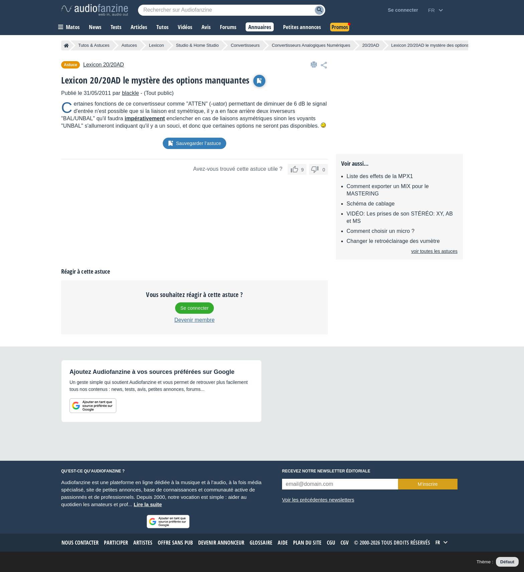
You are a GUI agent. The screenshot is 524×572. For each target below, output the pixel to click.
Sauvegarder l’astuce (194, 143)
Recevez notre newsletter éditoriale (326, 471)
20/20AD (370, 45)
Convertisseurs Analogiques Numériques (311, 45)
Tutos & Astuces (93, 45)
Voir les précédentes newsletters (318, 500)
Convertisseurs (245, 45)
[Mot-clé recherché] (231, 10)
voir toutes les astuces (434, 251)
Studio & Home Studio (197, 45)
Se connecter (194, 308)
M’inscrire (428, 484)
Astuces (129, 45)
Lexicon (156, 45)
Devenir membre (194, 320)
